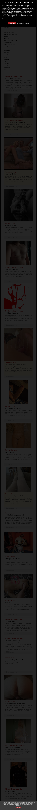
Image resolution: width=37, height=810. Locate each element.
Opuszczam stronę (23, 23)
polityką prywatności (7, 12)
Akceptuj (18, 807)
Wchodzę (12, 23)
